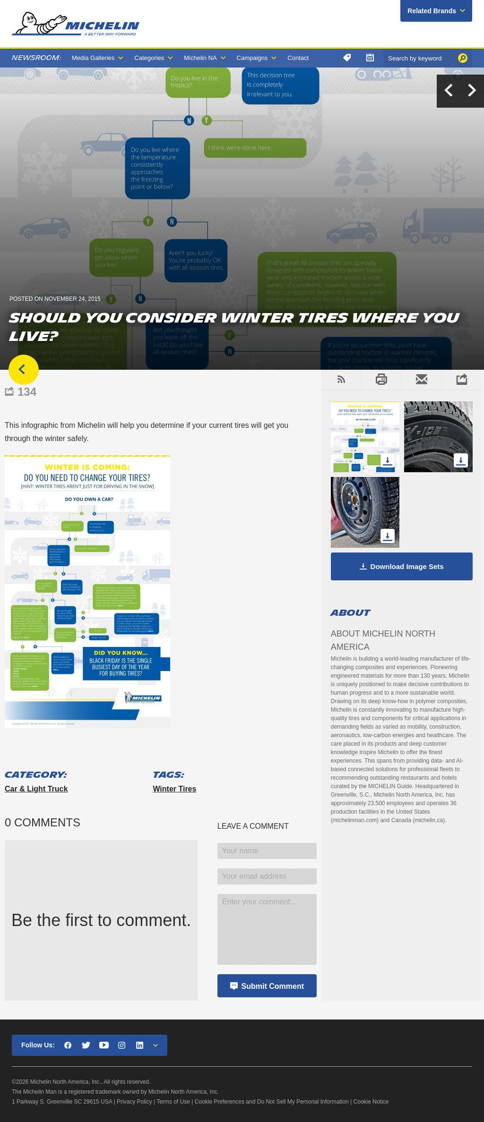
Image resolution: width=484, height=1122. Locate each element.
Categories (149, 57)
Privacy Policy (134, 1101)
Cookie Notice (371, 1101)
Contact (298, 57)
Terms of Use (173, 1101)
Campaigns (252, 57)
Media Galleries (93, 57)
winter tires (174, 789)
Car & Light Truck (36, 789)
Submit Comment (273, 986)
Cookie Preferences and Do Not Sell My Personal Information (272, 1101)
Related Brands (431, 11)
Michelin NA (200, 57)
